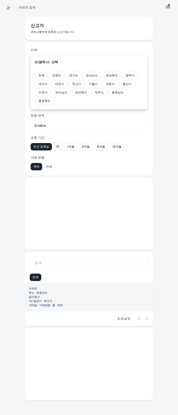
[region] (89, 297)
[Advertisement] (89, 213)
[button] (89, 62)
